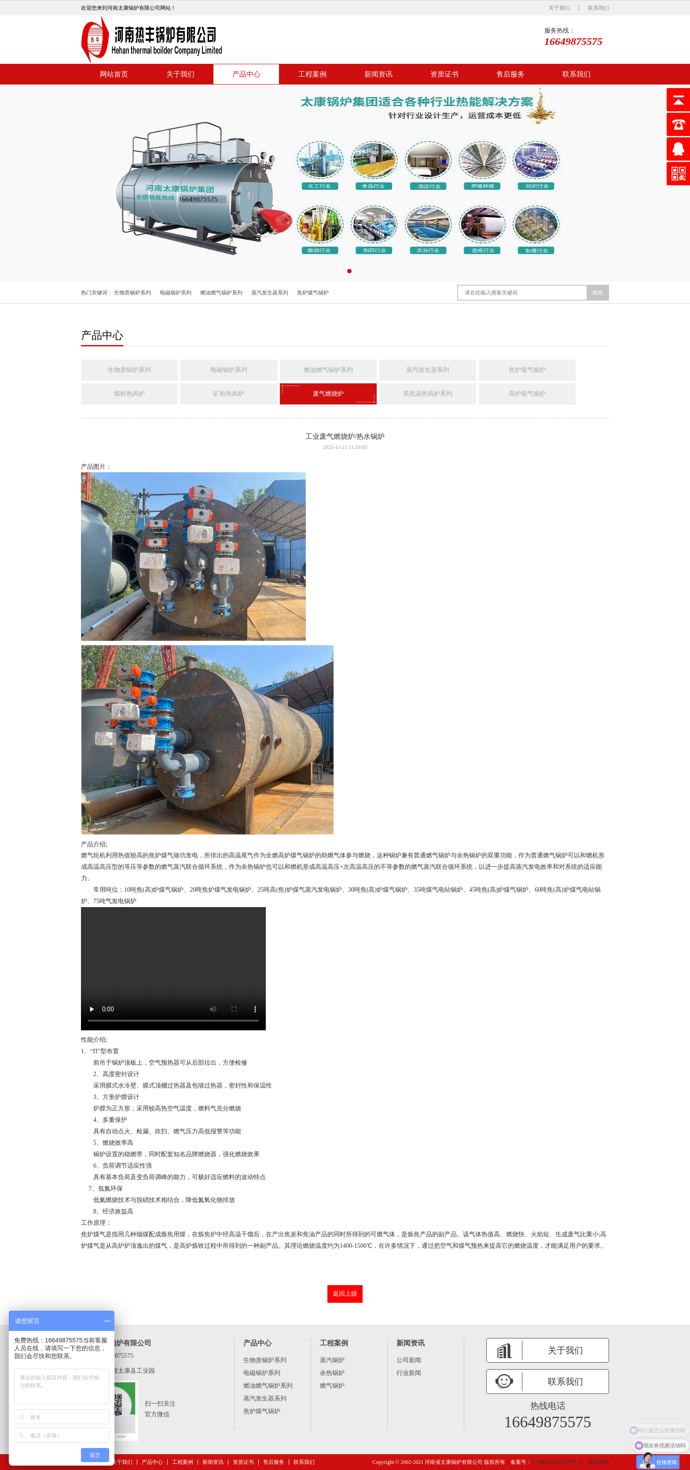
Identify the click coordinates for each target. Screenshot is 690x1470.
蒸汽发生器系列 (269, 293)
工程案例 (312, 74)
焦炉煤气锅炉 (313, 293)
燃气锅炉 (332, 1385)
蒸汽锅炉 (332, 1360)
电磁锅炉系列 (175, 293)
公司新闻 (408, 1360)
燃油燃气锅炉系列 (221, 293)
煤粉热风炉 (129, 393)
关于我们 (559, 8)
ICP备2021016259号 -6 (557, 1462)
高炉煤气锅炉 (527, 393)
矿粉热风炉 (228, 393)
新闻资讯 (378, 74)
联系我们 (598, 8)
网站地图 (598, 1462)
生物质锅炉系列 (132, 293)
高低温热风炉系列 (427, 393)
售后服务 (510, 74)
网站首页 (114, 74)
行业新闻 (408, 1373)
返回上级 (345, 1293)
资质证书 (444, 74)
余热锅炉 (332, 1373)
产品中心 (246, 74)
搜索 (597, 293)
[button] (340, 271)
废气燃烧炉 (328, 394)
